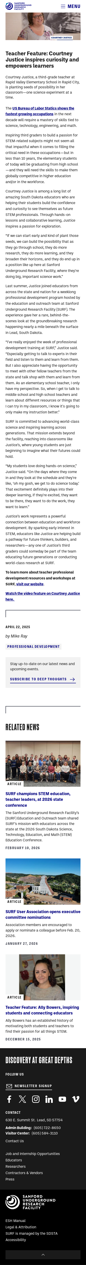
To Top (43, 1254)
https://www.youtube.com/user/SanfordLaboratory (62, 1099)
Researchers (16, 1167)
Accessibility (16, 1240)
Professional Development (33, 647)
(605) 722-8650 (47, 1128)
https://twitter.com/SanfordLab (22, 1099)
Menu (74, 6)
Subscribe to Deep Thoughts (38, 679)
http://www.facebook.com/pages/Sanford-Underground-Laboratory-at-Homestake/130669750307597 (9, 1099)
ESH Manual (15, 1221)
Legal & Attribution (21, 1227)
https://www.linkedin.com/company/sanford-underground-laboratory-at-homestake (49, 1099)
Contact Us (15, 1141)
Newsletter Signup (33, 1086)
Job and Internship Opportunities (33, 1154)
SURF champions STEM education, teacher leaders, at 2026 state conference (38, 800)
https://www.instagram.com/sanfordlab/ (35, 1099)
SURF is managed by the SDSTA (32, 1234)
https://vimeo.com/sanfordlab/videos (75, 1099)
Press (10, 1179)
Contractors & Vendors (24, 1173)
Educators (14, 1160)
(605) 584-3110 (45, 1133)
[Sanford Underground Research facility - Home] (18, 9)
